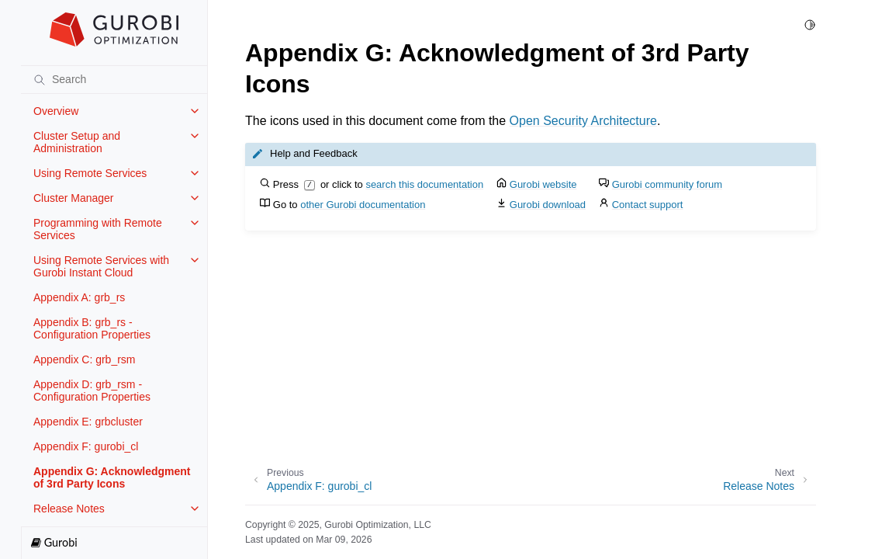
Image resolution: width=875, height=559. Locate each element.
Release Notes (69, 508)
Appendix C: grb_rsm (84, 359)
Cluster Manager (73, 198)
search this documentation (424, 184)
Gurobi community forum (667, 184)
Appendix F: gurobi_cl (85, 446)
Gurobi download (548, 204)
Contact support (647, 204)
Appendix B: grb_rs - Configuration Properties (91, 328)
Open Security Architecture (583, 120)
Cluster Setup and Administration (76, 142)
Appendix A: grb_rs (79, 297)
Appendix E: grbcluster (88, 421)
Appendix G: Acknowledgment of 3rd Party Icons (112, 477)
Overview (55, 111)
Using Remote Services (90, 173)
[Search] (114, 79)
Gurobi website (543, 184)
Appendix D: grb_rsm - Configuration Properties (91, 390)
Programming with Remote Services (97, 229)
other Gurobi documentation (362, 204)
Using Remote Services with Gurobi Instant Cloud (101, 266)
